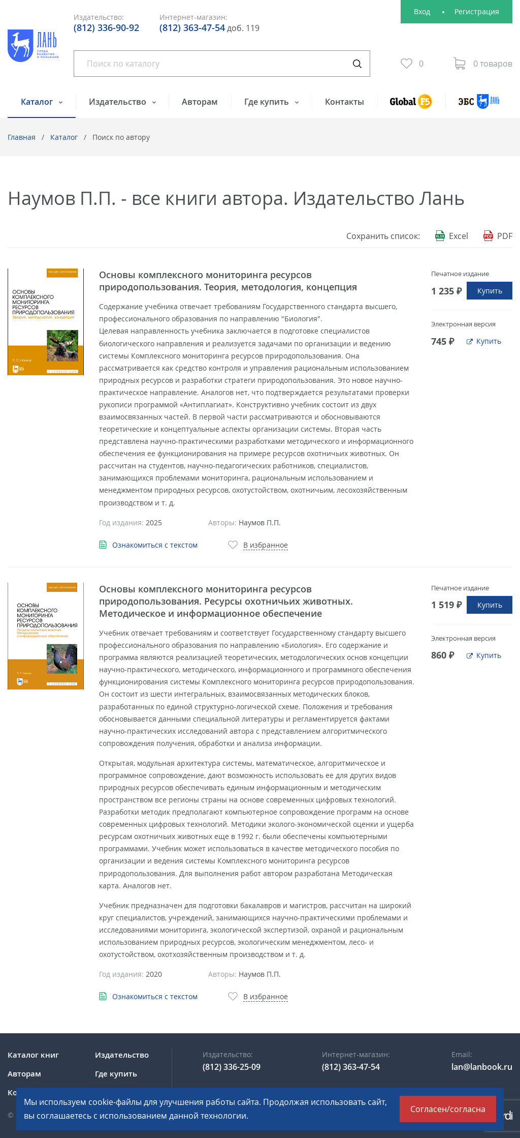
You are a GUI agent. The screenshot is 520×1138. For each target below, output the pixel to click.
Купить (489, 290)
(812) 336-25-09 (232, 1066)
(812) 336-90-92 (106, 27)
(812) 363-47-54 (192, 27)
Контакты (344, 101)
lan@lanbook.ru (481, 1066)
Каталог (38, 101)
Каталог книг (33, 1055)
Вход (422, 11)
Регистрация (476, 11)
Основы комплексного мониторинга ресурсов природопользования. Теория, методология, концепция (228, 280)
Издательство (118, 101)
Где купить (267, 101)
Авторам (200, 101)
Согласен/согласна (447, 1109)
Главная (22, 137)
